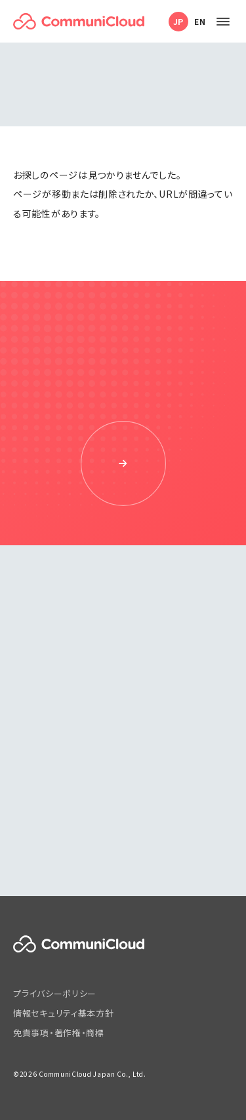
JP (178, 21)
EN (199, 21)
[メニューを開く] (223, 21)
